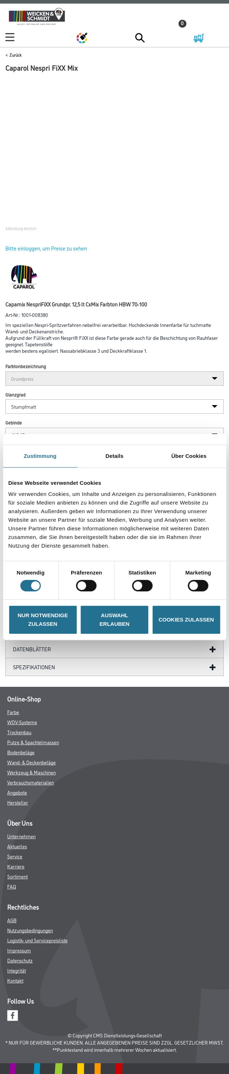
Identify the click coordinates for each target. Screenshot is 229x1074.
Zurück (15, 55)
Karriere (15, 866)
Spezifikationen (34, 667)
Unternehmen (21, 836)
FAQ (11, 886)
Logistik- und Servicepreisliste (37, 940)
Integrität (16, 970)
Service (14, 856)
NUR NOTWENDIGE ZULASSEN (43, 619)
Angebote (17, 792)
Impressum (19, 950)
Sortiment (17, 876)
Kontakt (15, 980)
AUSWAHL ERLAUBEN (114, 619)
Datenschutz (20, 960)
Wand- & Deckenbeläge (31, 762)
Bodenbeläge (21, 752)
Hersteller (17, 802)
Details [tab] (115, 456)
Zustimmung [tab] (40, 456)
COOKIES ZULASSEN (186, 619)
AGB (12, 919)
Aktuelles (17, 846)
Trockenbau (19, 731)
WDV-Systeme (22, 721)
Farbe (13, 711)
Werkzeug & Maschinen (31, 772)
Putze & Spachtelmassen (33, 741)
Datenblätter (32, 649)
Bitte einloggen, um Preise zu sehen (46, 248)
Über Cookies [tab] (189, 456)
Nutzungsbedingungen (30, 930)
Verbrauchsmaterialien (30, 782)
